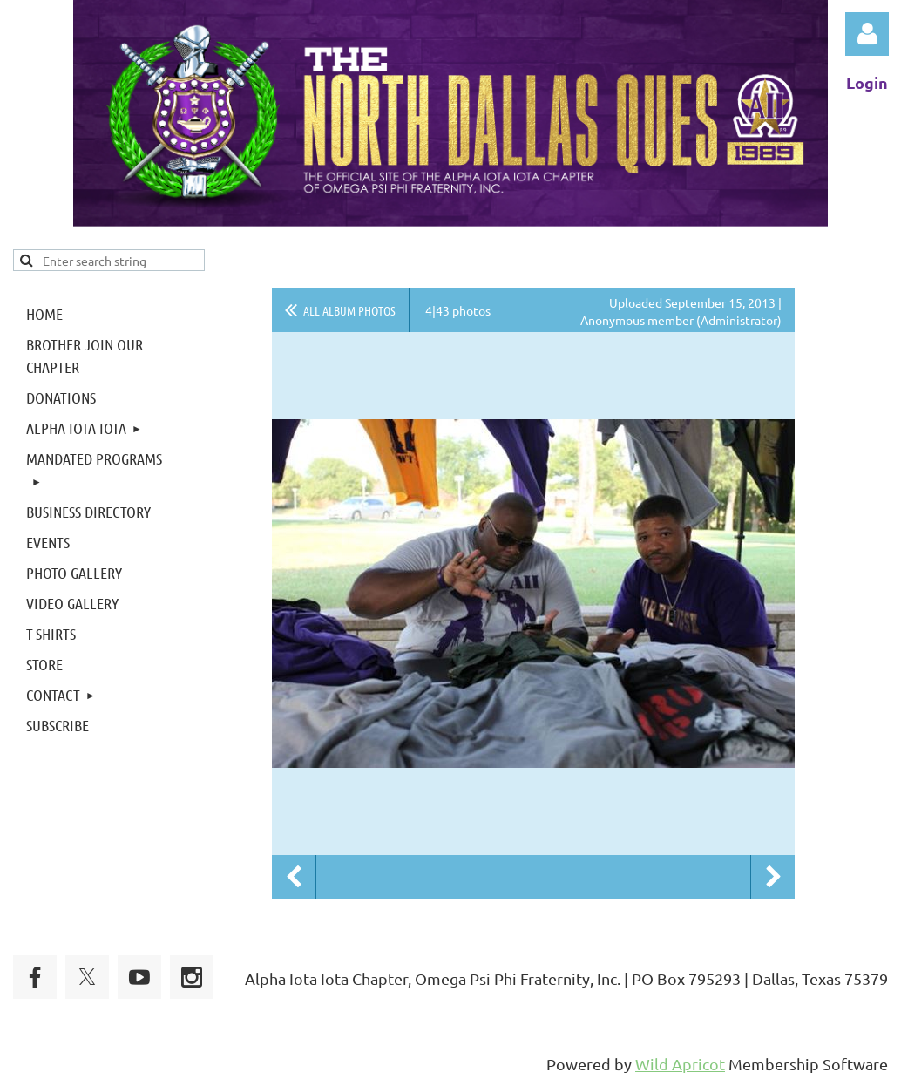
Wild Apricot (680, 1064)
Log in (867, 34)
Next (773, 877)
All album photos (349, 310)
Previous (293, 877)
